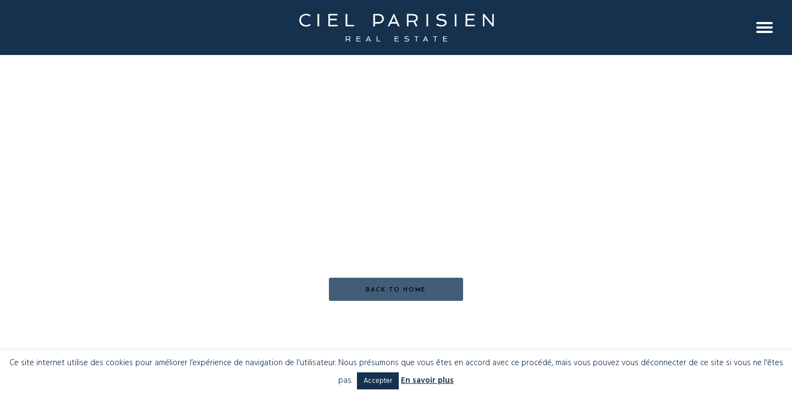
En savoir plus (427, 381)
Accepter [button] (378, 381)
